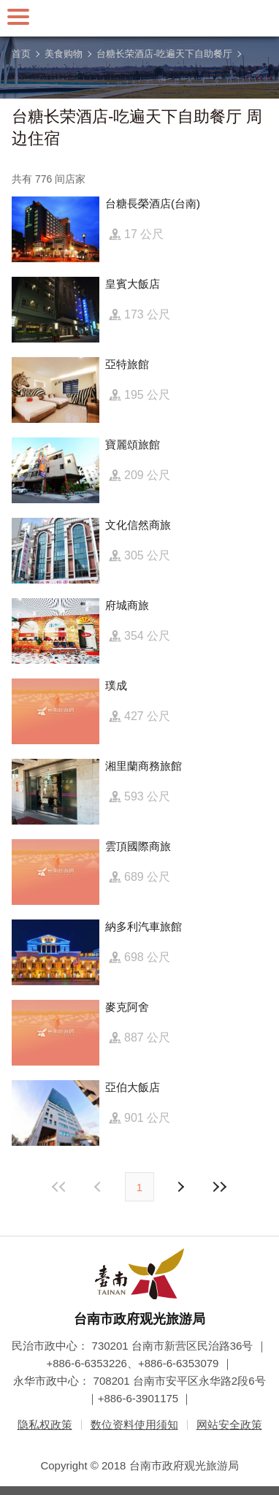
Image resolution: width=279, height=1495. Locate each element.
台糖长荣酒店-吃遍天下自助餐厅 (164, 53)
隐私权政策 (45, 1424)
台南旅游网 (139, 18)
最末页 (219, 1186)
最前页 (59, 1186)
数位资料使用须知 (134, 1424)
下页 (99, 1186)
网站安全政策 (229, 1424)
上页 (179, 1186)
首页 (21, 53)
